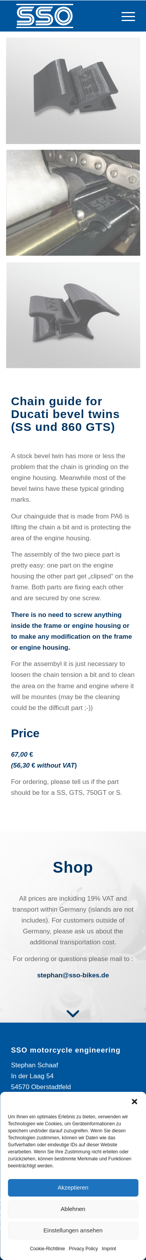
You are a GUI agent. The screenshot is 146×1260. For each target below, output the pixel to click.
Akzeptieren (73, 1187)
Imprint (109, 1248)
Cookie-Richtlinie (47, 1248)
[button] (134, 1101)
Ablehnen (73, 1209)
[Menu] (124, 16)
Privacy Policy (83, 1248)
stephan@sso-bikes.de (73, 975)
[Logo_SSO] (60, 16)
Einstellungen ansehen (73, 1230)
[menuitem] (124, 16)
